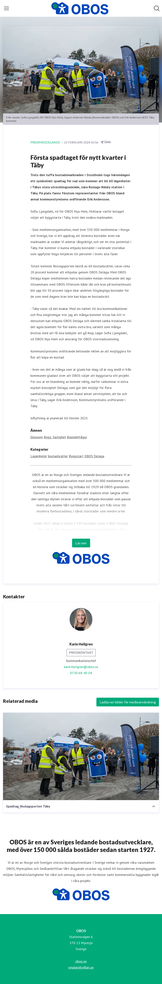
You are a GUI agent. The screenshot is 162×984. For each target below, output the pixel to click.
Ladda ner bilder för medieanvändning (128, 702)
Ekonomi (36, 437)
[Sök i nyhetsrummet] (157, 8)
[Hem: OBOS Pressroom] (79, 8)
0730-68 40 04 (81, 673)
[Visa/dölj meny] (6, 8)
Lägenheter (38, 456)
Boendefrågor (77, 437)
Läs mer (81, 543)
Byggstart (76, 456)
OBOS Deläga (94, 456)
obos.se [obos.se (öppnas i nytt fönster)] (81, 961)
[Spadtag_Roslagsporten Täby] (81, 756)
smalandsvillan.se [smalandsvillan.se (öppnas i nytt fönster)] (81, 967)
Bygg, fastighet (55, 437)
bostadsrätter (58, 456)
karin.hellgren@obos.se (81, 667)
